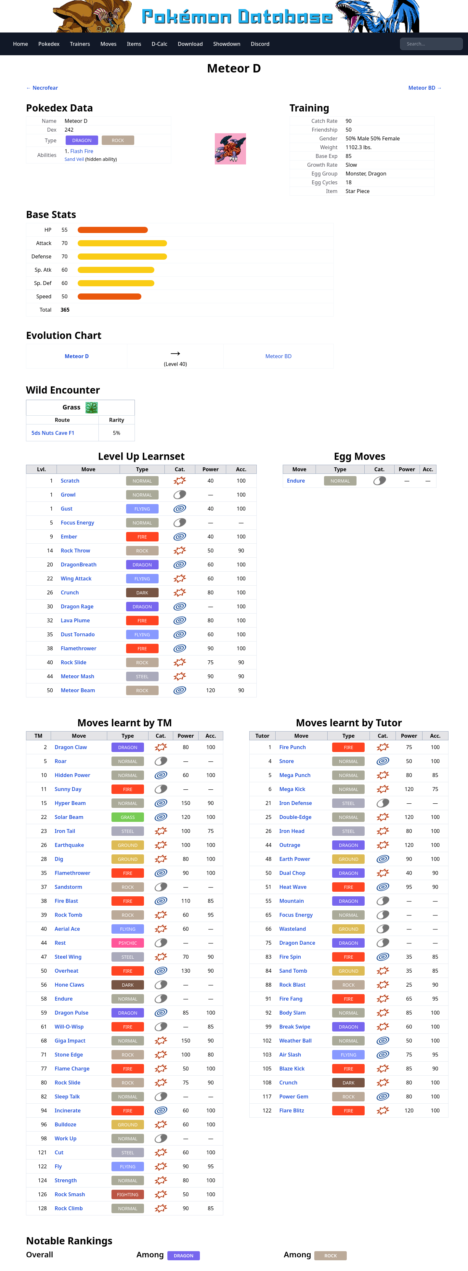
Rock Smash (70, 1194)
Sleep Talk (67, 1096)
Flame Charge (72, 1068)
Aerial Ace (67, 928)
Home (20, 43)
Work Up (65, 1138)
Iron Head (292, 831)
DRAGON (81, 140)
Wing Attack (76, 578)
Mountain (291, 900)
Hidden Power (72, 775)
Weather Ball (295, 1040)
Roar (60, 761)
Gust (66, 508)
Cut (59, 1152)
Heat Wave (292, 886)
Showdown (226, 43)
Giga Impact (70, 1040)
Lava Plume (75, 620)
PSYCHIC (128, 943)
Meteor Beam (78, 690)
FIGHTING (127, 1194)
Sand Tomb (293, 970)
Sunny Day (68, 789)
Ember (69, 536)
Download (190, 43)
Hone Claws (69, 984)
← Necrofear (42, 87)
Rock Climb (69, 1208)
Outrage (289, 845)
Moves (108, 43)
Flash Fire (81, 151)
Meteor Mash (77, 676)
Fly (58, 1166)
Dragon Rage (77, 606)
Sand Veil (74, 159)
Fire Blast (66, 900)
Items (134, 43)
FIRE (142, 537)
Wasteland (292, 928)
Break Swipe (294, 1026)
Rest (60, 942)
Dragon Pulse (71, 1012)
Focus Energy (77, 522)
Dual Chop (292, 872)
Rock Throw (75, 550)
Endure (296, 480)
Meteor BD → (425, 87)
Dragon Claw (71, 747)
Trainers (80, 43)
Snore (286, 761)
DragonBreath (79, 564)
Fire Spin (290, 956)
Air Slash (290, 1054)
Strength (66, 1180)
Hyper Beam (70, 803)
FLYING (142, 509)
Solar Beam (69, 817)
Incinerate (68, 1110)
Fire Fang (290, 998)
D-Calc (159, 43)
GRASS (128, 817)
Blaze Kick (292, 1068)
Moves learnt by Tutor (349, 722)
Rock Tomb (68, 914)
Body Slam (292, 1012)
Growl (68, 494)
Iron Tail (65, 831)
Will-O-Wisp (69, 1026)
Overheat (66, 970)
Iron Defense (295, 803)
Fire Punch (292, 747)
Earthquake (69, 845)
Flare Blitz (291, 1110)
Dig (59, 858)
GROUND (128, 845)
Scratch (70, 480)
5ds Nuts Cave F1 (53, 432)
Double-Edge (295, 817)
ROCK (118, 140)
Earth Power (294, 858)
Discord (260, 43)
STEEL (142, 676)
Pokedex (48, 43)
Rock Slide (73, 662)
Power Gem (293, 1096)
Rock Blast (292, 984)
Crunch (70, 592)
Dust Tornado (78, 634)
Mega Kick (292, 789)
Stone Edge (69, 1054)
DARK (142, 593)
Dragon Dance (297, 942)
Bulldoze (65, 1124)
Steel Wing (68, 956)
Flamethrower (79, 648)
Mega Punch (294, 775)
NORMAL (142, 481)
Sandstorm (68, 886)
